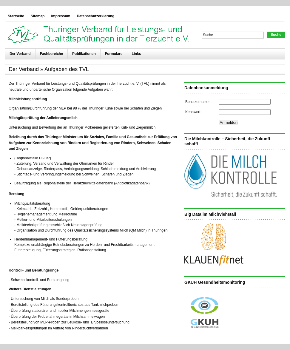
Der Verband (20, 54)
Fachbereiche (51, 54)
